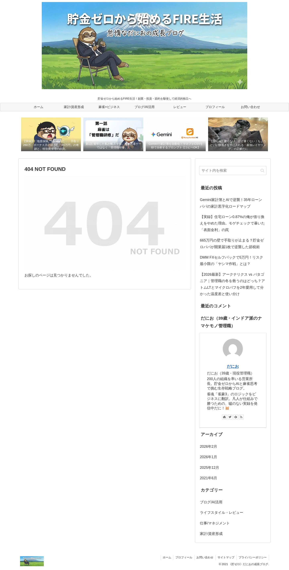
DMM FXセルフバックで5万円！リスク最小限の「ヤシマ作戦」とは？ (231, 260)
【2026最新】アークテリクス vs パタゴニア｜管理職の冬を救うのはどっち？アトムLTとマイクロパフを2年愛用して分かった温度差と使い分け (232, 284)
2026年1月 (208, 457)
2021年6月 (208, 478)
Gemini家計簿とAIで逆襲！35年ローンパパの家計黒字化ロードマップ (231, 203)
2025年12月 (209, 468)
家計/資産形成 (211, 534)
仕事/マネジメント (215, 523)
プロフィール (183, 557)
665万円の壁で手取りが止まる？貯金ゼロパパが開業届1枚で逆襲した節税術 (232, 243)
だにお (233, 366)
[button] (262, 170)
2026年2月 (208, 447)
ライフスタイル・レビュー (221, 513)
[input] (233, 170)
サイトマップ (226, 557)
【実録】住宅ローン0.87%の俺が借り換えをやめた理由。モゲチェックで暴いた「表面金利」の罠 (232, 223)
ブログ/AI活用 (211, 502)
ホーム (167, 557)
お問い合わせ (204, 557)
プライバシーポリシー (253, 557)
